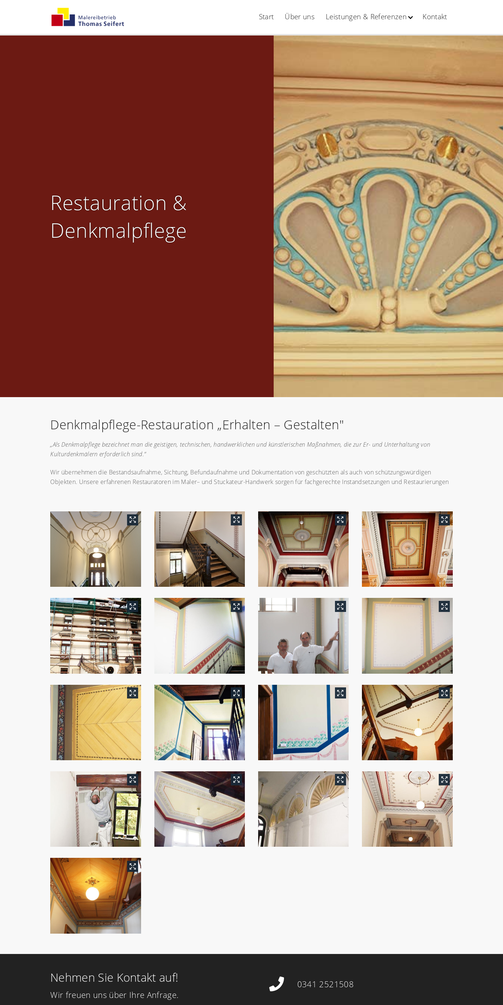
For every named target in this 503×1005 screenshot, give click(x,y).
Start (266, 16)
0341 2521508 (325, 983)
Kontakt (434, 16)
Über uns (300, 16)
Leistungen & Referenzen (366, 16)
